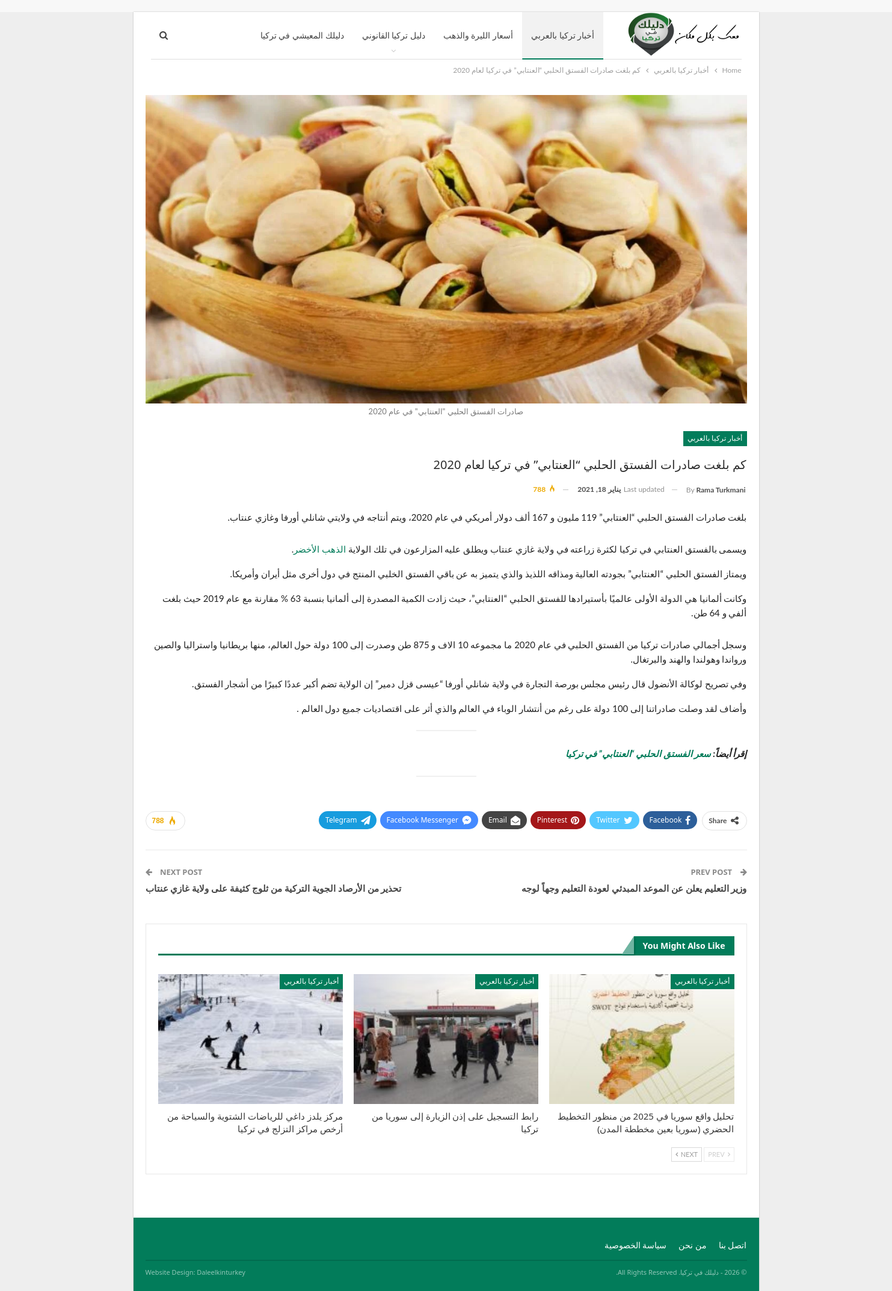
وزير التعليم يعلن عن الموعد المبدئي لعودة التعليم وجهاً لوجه (633, 888)
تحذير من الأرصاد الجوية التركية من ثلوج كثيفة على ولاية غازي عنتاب (274, 888)
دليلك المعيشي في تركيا (302, 35)
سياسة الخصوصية (635, 1245)
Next (686, 1154)
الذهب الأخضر (320, 549)
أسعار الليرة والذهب (478, 35)
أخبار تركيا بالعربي (562, 35)
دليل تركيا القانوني (393, 35)
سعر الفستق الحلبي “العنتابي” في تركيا (638, 753)
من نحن (692, 1245)
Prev (719, 1154)
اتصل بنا (733, 1245)
